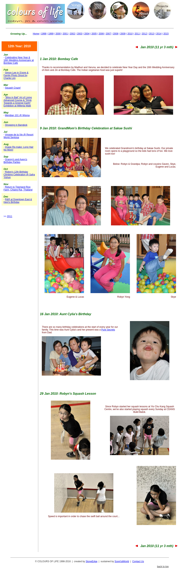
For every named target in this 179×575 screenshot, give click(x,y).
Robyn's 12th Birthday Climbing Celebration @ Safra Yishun (19, 174)
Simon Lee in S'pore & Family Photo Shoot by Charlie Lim (16, 75)
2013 (151, 33)
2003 (79, 33)
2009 (123, 33)
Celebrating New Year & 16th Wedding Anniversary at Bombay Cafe (19, 60)
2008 (115, 33)
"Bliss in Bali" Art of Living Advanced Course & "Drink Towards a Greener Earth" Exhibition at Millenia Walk (18, 101)
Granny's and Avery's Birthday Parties (15, 161)
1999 (51, 33)
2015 (166, 33)
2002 (72, 33)
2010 (130, 33)
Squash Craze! (13, 87)
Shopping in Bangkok (16, 125)
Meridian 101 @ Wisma (17, 115)
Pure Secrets (108, 329)
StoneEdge (91, 561)
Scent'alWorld (122, 561)
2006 (101, 33)
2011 (137, 33)
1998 (43, 33)
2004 (87, 33)
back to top (163, 566)
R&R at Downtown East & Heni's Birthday (18, 201)
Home (36, 33)
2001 (65, 33)
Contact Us (138, 561)
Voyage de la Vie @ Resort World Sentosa (18, 136)
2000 (58, 33)
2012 (144, 33)
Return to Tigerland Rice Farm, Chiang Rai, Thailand (18, 188)
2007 (108, 33)
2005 (94, 33)
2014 (158, 33)
